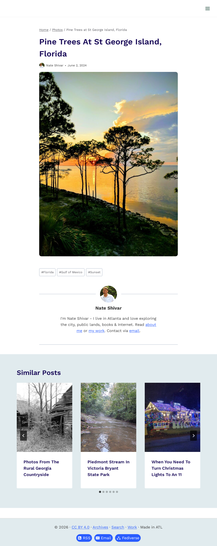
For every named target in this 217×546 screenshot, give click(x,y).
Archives (100, 527)
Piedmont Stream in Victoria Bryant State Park (108, 468)
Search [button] (117, 527)
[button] (103, 538)
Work (132, 527)
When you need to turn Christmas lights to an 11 (171, 468)
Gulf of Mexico (70, 272)
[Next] (193, 436)
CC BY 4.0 (80, 527)
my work (96, 330)
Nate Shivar (54, 65)
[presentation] (44, 417)
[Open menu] (207, 8)
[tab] (100, 492)
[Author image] (42, 65)
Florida (47, 272)
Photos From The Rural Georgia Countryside (41, 468)
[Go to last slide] (23, 436)
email (134, 330)
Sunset (94, 272)
